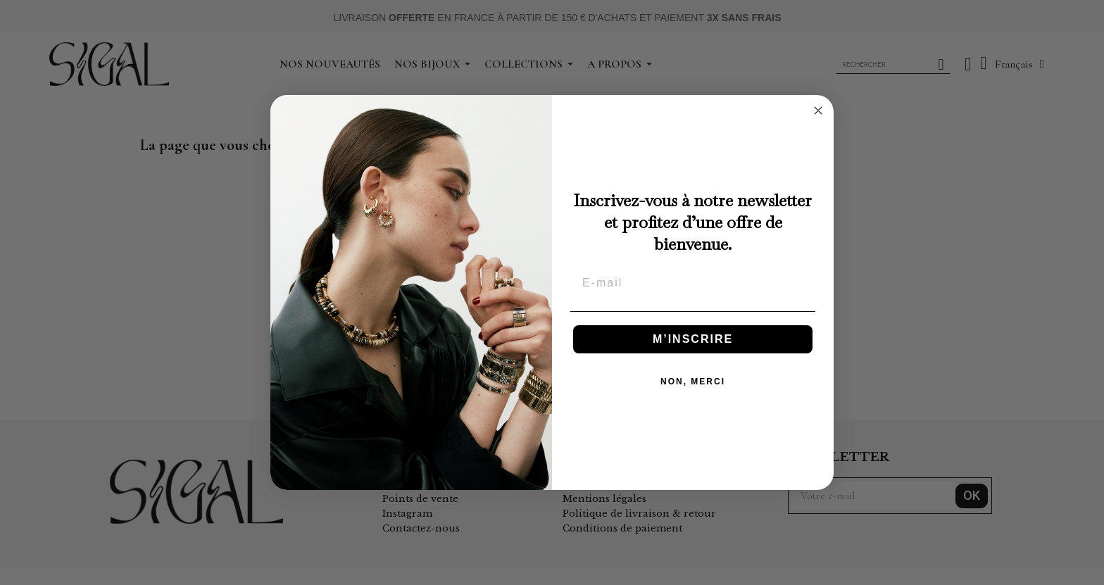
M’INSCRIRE (693, 339)
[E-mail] (692, 283)
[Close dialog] (818, 110)
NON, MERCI (692, 381)
